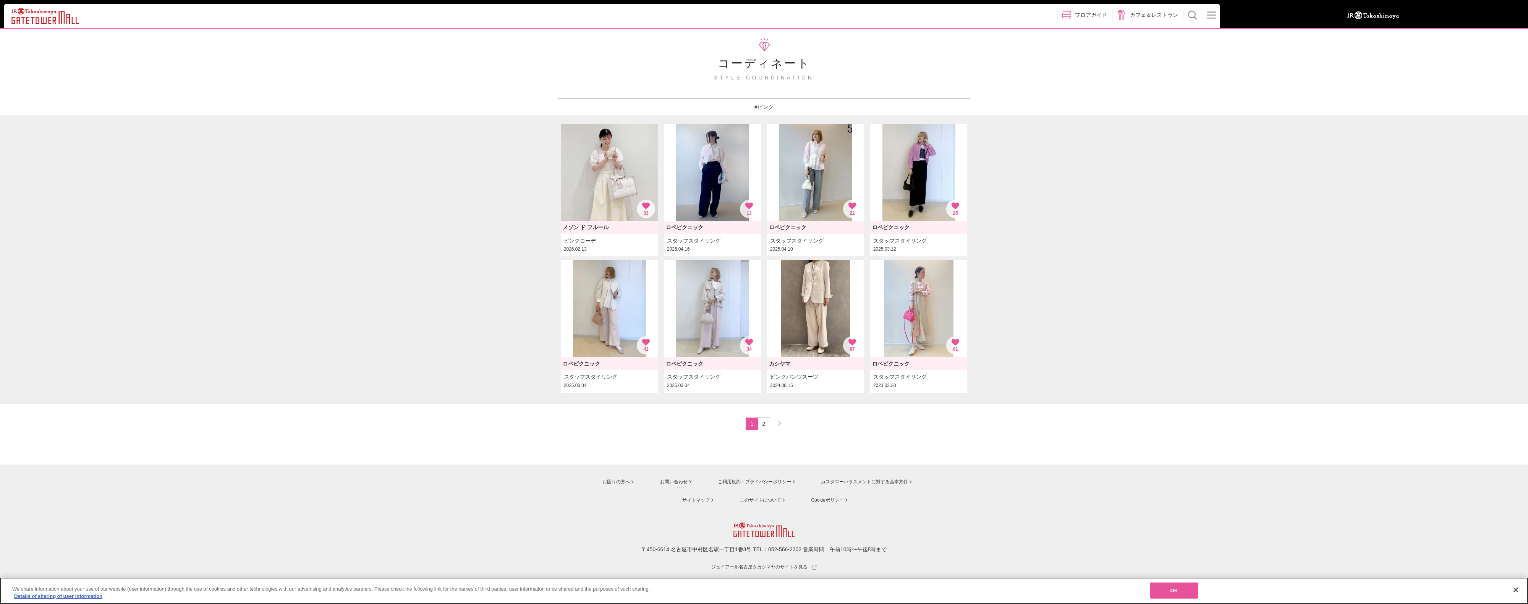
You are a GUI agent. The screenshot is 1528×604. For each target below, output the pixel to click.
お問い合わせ (661, 484)
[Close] (1515, 591)
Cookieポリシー (826, 501)
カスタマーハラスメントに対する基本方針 (866, 484)
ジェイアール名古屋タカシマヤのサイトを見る (764, 567)
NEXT (776, 423)
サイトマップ (690, 501)
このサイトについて (756, 501)
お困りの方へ (602, 484)
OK (1174, 592)
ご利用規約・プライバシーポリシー (746, 484)
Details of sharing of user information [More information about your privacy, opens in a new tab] (58, 598)
